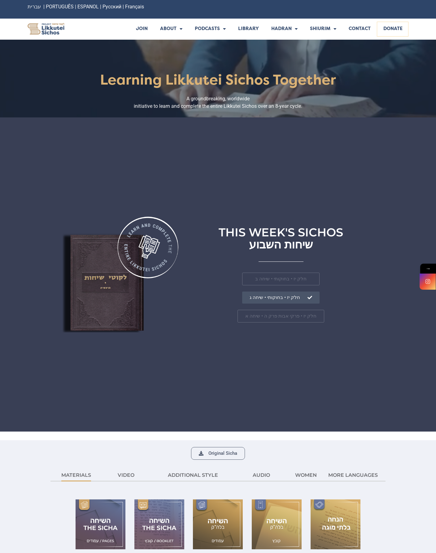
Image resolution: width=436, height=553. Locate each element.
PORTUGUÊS (60, 7)
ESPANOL (88, 7)
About (171, 29)
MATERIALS (76, 475)
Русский (112, 7)
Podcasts (210, 29)
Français (134, 7)
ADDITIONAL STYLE (193, 475)
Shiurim (323, 29)
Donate (393, 29)
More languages (353, 475)
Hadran (284, 29)
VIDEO (126, 475)
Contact (360, 29)
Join (142, 29)
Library (248, 29)
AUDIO (261, 475)
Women (306, 475)
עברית (34, 7)
